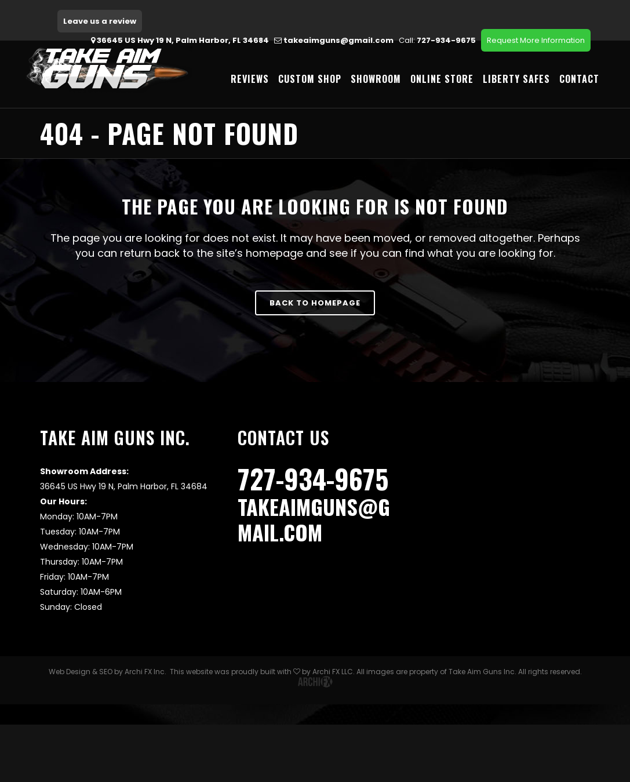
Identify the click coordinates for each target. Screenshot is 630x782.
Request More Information (536, 40)
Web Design (69, 674)
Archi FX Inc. (145, 674)
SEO (105, 674)
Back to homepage (315, 302)
